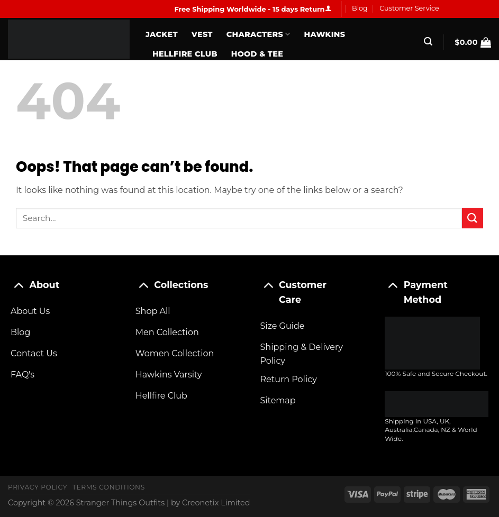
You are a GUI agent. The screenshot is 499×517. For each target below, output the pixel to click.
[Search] (428, 41)
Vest (202, 34)
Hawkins (325, 34)
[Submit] (472, 218)
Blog (360, 8)
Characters (258, 34)
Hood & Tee (257, 54)
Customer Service (409, 8)
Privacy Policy (37, 487)
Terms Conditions (108, 487)
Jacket (162, 34)
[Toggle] (18, 284)
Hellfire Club (184, 54)
